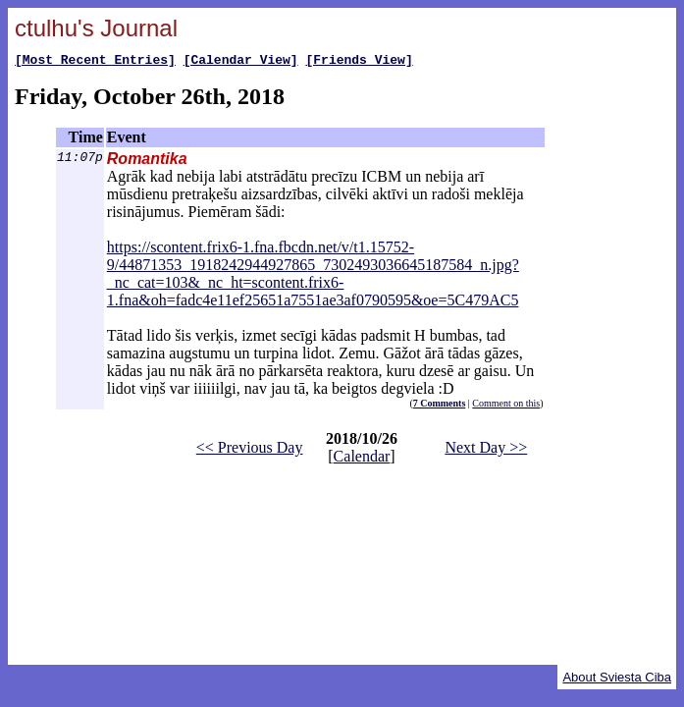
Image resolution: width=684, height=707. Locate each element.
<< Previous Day (249, 450)
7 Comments (439, 406)
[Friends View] (358, 62)
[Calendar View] (241, 62)
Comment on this (506, 406)
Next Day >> (486, 450)
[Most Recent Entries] (95, 62)
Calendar (362, 459)
